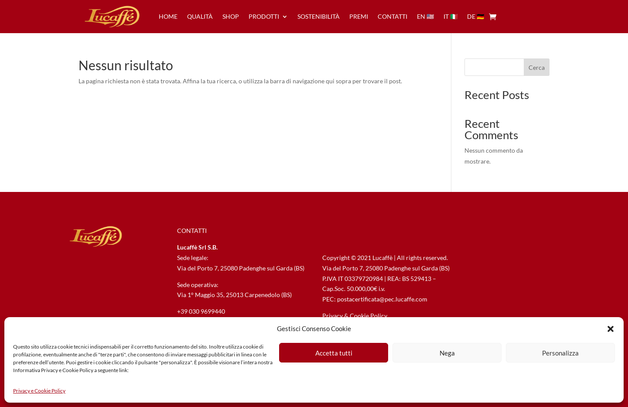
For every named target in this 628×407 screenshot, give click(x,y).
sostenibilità (318, 16)
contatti (392, 16)
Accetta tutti (333, 353)
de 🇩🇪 (475, 16)
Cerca (537, 67)
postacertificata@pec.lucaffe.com (382, 299)
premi (358, 16)
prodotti (264, 16)
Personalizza (560, 353)
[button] (610, 329)
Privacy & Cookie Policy (354, 315)
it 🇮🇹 (450, 16)
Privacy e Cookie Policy (39, 390)
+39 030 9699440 (201, 311)
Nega (447, 353)
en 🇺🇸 (425, 16)
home (168, 16)
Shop (230, 16)
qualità (200, 16)
